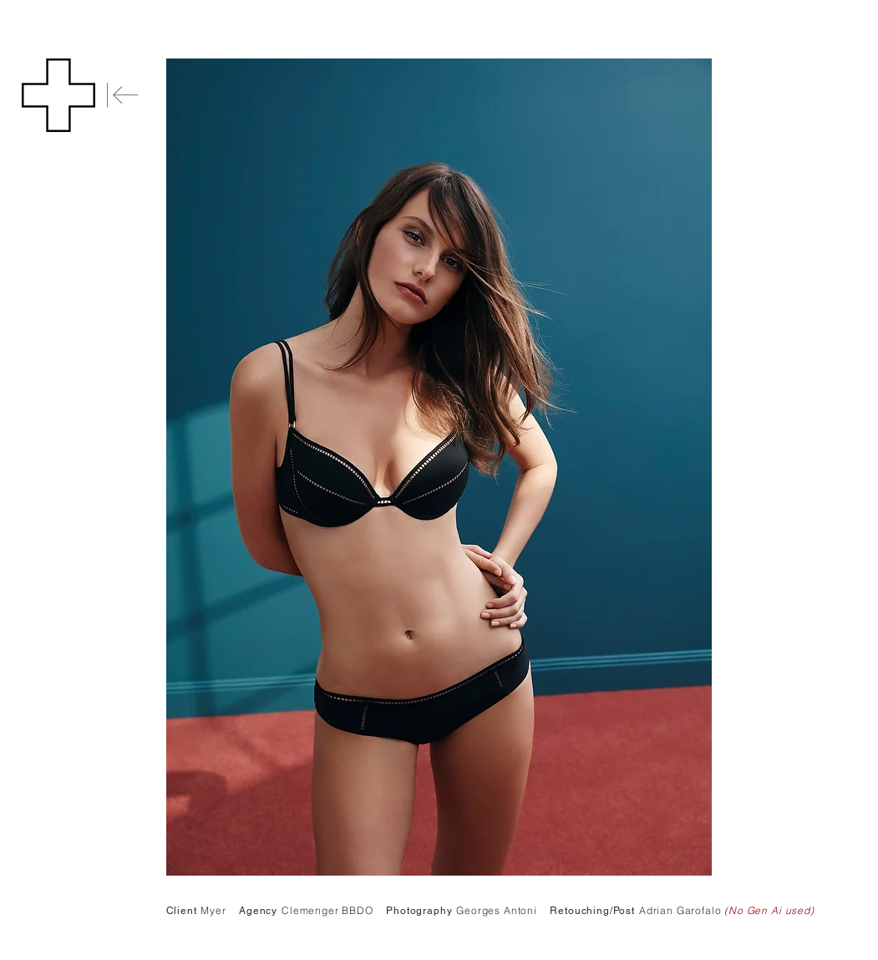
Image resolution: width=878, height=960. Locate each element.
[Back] (122, 95)
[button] (58, 95)
